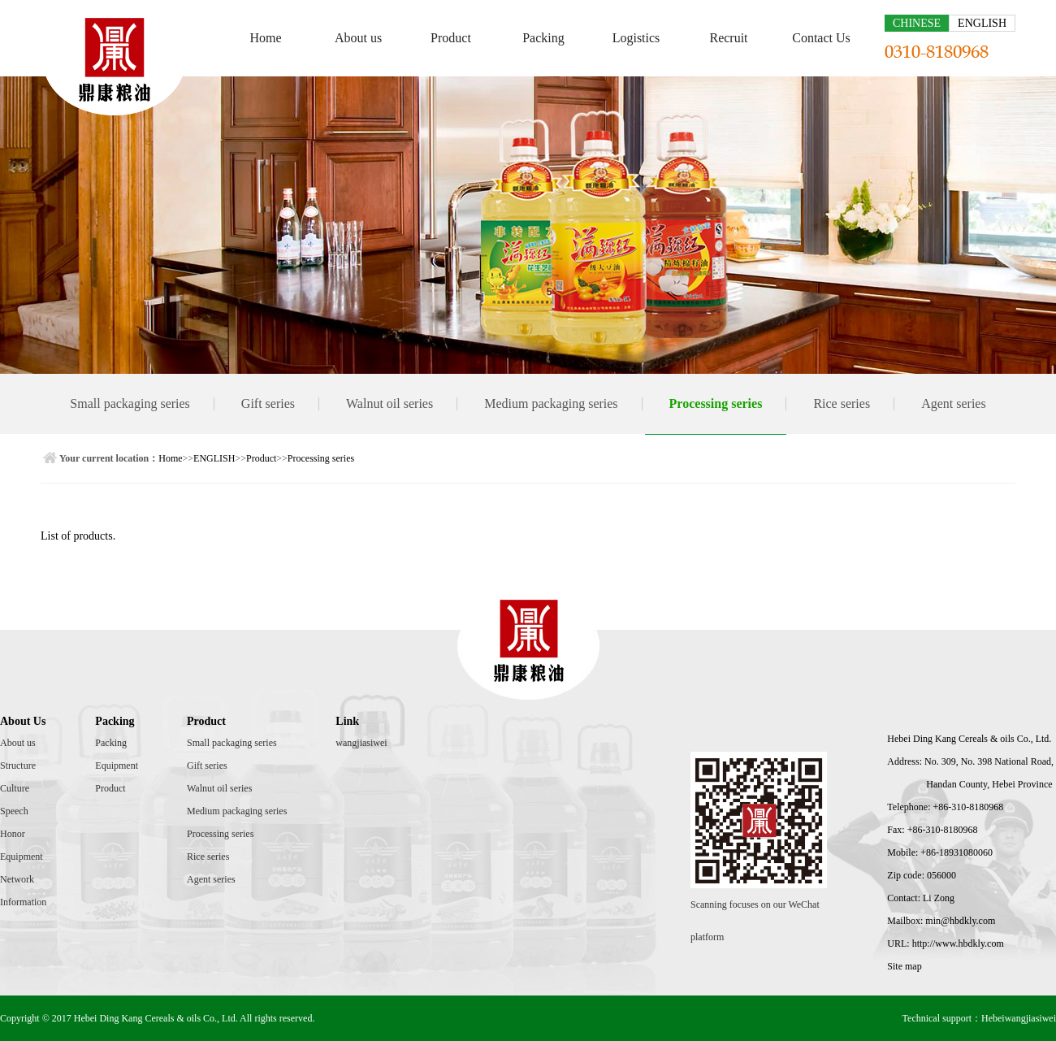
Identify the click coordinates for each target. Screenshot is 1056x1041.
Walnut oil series (389, 403)
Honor (12, 833)
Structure (18, 765)
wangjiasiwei (361, 742)
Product (451, 38)
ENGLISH (982, 23)
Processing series (716, 403)
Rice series (841, 403)
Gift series (268, 403)
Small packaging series (130, 403)
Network (17, 879)
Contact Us (821, 38)
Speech (14, 811)
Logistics (636, 38)
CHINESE (917, 23)
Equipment (21, 856)
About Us (22, 721)
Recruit (728, 38)
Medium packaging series (550, 403)
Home (265, 38)
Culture (14, 788)
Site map (904, 966)
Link (347, 721)
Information (23, 902)
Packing (543, 38)
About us (358, 38)
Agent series (953, 403)
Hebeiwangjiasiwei (1018, 1018)
